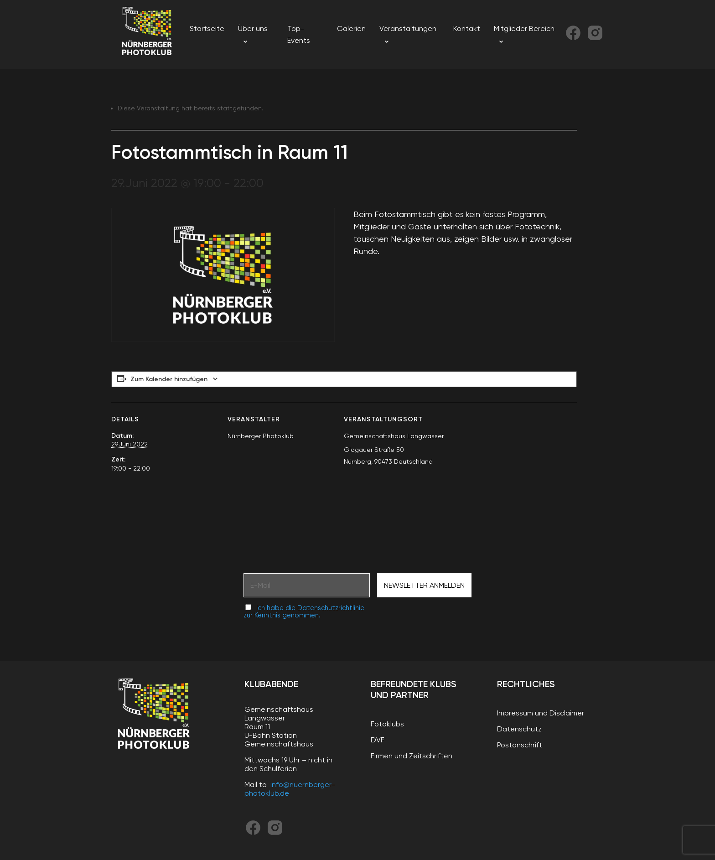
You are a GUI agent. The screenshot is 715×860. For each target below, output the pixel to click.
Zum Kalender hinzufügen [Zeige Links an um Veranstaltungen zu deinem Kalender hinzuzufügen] (168, 379)
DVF (377, 740)
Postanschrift (519, 745)
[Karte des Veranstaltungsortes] (529, 464)
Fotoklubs (387, 724)
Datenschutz (519, 729)
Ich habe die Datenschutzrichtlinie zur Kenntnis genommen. (304, 611)
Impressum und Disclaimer (540, 713)
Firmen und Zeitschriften (411, 755)
